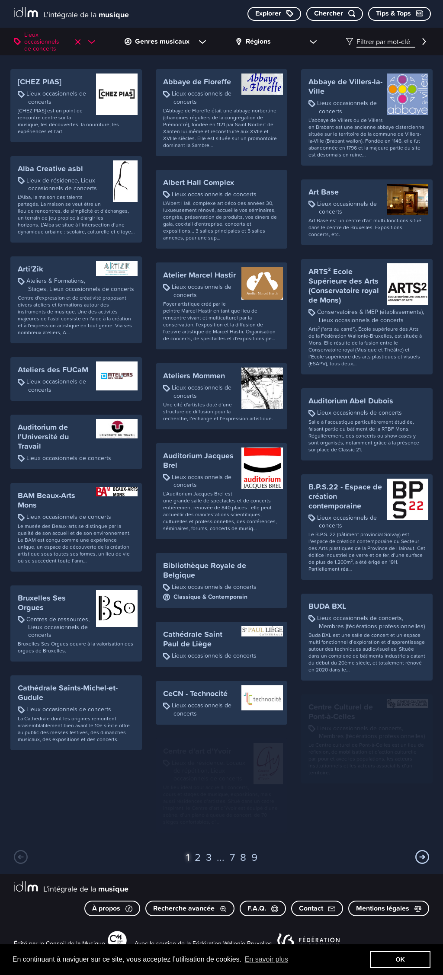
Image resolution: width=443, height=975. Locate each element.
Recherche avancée (190, 908)
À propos (112, 908)
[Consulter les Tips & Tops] (399, 14)
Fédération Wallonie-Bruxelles (232, 943)
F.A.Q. (262, 908)
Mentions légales (388, 908)
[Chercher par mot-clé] (334, 14)
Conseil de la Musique (75, 943)
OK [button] (400, 959)
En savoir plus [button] (267, 959)
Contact (317, 908)
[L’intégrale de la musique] (71, 13)
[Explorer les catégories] (274, 14)
